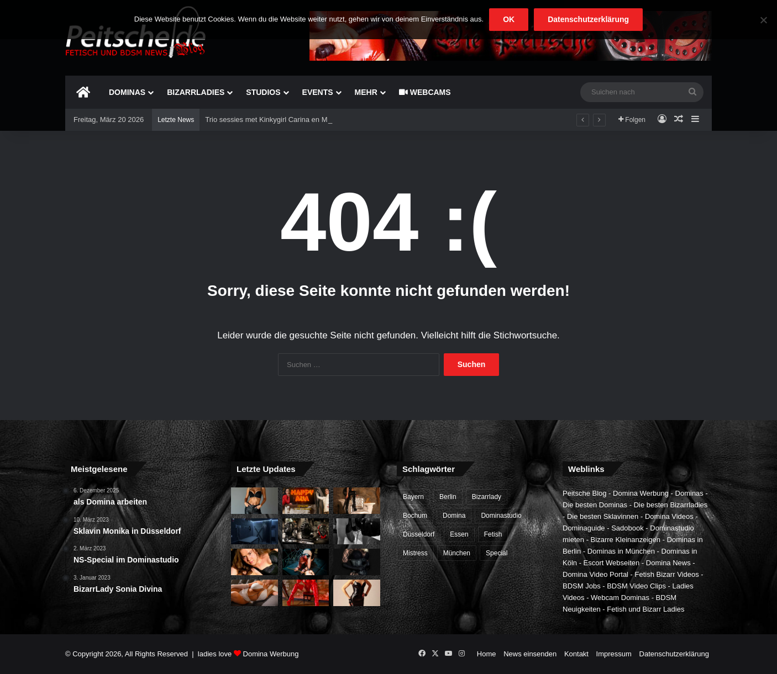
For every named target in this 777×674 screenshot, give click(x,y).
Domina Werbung (641, 493)
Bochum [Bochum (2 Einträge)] (415, 515)
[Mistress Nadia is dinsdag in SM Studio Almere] (356, 593)
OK (508, 19)
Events (317, 92)
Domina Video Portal (595, 574)
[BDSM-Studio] (254, 531)
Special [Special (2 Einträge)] (496, 553)
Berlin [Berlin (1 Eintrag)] (447, 497)
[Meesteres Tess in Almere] (356, 562)
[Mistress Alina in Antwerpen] (254, 593)
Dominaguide (584, 528)
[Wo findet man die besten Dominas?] (305, 500)
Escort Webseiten (612, 563)
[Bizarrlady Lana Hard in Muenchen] (356, 500)
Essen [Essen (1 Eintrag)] (459, 534)
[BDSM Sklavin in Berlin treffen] (356, 531)
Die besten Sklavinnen (602, 516)
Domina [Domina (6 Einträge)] (454, 515)
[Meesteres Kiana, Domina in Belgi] (305, 593)
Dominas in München (621, 551)
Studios (263, 92)
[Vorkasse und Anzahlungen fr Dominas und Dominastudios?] (254, 500)
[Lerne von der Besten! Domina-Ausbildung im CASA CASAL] (305, 531)
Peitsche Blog (585, 493)
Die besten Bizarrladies (671, 505)
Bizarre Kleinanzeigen (625, 539)
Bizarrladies (195, 92)
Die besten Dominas (595, 505)
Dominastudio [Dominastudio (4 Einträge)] (501, 515)
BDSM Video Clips (636, 586)
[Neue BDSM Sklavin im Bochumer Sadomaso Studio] (305, 562)
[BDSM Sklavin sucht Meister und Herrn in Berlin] (254, 562)
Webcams (425, 92)
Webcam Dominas (620, 597)
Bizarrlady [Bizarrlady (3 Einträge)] (486, 497)
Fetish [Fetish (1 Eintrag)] (493, 534)
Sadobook (627, 528)
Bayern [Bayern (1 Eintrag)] (413, 497)
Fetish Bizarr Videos (667, 574)
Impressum (614, 654)
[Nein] (763, 19)
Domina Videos (669, 516)
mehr (366, 92)
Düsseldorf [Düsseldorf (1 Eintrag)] (418, 534)
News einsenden (529, 654)
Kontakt (576, 654)
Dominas (127, 92)
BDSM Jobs (582, 586)
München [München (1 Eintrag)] (456, 553)
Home (486, 654)
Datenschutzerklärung (674, 654)
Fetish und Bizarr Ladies (645, 609)
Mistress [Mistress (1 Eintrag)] (415, 553)
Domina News (668, 563)
